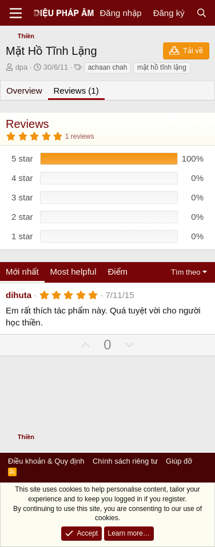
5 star (22, 158)
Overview (24, 90)
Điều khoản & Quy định (46, 461)
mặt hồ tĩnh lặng (161, 67)
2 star (22, 217)
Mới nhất (22, 271)
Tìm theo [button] (185, 272)
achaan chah (108, 67)
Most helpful (73, 271)
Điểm (118, 271)
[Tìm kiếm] (201, 12)
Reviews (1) (76, 90)
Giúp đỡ (179, 461)
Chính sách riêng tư (125, 461)
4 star (22, 178)
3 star (22, 197)
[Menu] (15, 13)
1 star (22, 236)
